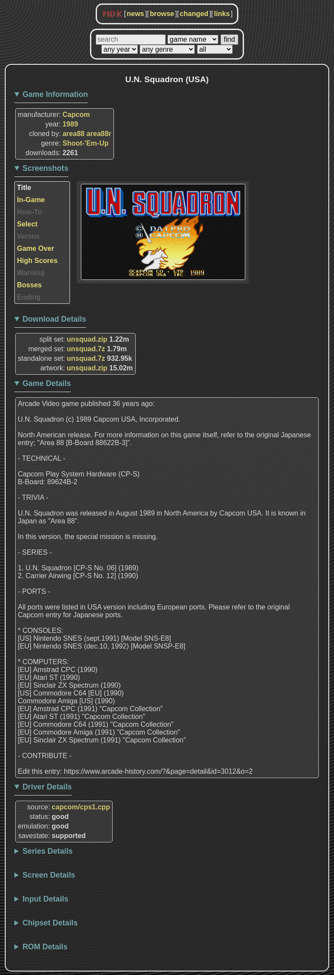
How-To (29, 212)
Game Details (47, 383)
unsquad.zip (87, 339)
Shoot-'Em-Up (86, 143)
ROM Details (45, 946)
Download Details (55, 319)
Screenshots (46, 168)
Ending (28, 297)
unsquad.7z (86, 349)
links (222, 13)
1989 (70, 124)
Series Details (48, 851)
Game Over (35, 248)
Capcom (76, 114)
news (135, 13)
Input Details (46, 899)
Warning (30, 272)
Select (27, 224)
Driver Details (47, 786)
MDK (112, 14)
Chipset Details (50, 922)
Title (24, 187)
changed (194, 13)
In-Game (31, 199)
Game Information (55, 94)
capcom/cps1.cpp (81, 807)
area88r (99, 133)
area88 (74, 133)
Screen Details (49, 875)
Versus (28, 236)
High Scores (37, 260)
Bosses (29, 285)
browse (162, 13)
